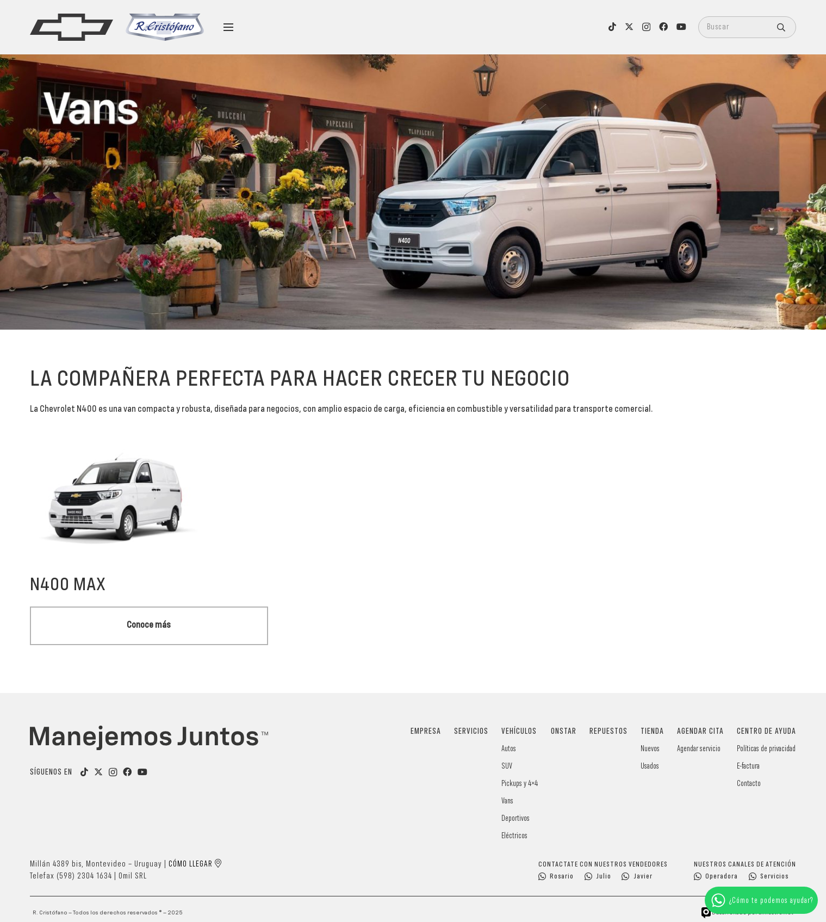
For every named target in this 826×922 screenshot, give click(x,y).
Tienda (652, 731)
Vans (507, 801)
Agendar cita (700, 731)
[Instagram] (646, 27)
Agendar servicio (699, 749)
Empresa (426, 731)
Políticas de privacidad (766, 749)
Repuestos (608, 731)
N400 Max (68, 585)
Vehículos (519, 731)
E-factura (748, 766)
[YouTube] (681, 26)
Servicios (471, 731)
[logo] (72, 27)
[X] (629, 26)
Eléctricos (514, 836)
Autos (508, 749)
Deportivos (515, 818)
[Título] (98, 772)
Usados (650, 766)
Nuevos (650, 749)
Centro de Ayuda (766, 731)
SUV (506, 766)
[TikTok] (612, 26)
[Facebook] (663, 26)
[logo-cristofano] (165, 27)
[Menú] (228, 27)
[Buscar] (747, 27)
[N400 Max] (149, 434)
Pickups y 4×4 (519, 783)
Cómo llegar (191, 864)
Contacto (749, 783)
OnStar (563, 731)
